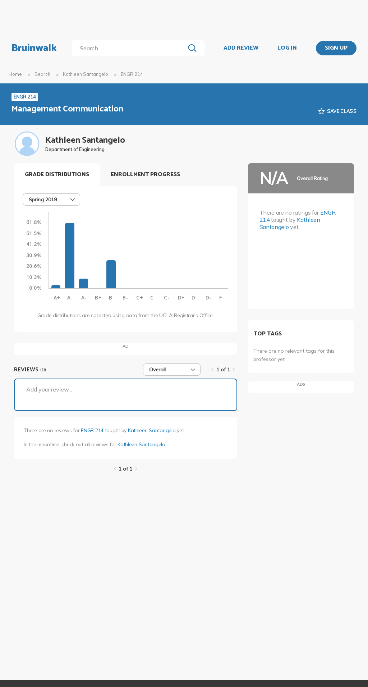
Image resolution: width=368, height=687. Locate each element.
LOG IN (287, 48)
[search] (130, 48)
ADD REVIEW (241, 48)
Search (42, 74)
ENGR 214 (92, 430)
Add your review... (49, 389)
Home (15, 74)
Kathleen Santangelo (85, 74)
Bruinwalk (34, 48)
